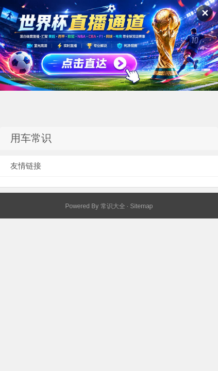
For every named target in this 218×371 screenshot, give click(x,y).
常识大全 (112, 206)
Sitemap (141, 206)
